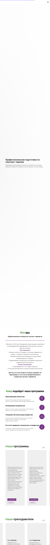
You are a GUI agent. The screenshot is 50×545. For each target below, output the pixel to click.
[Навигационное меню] (48, 2)
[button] (10, 502)
